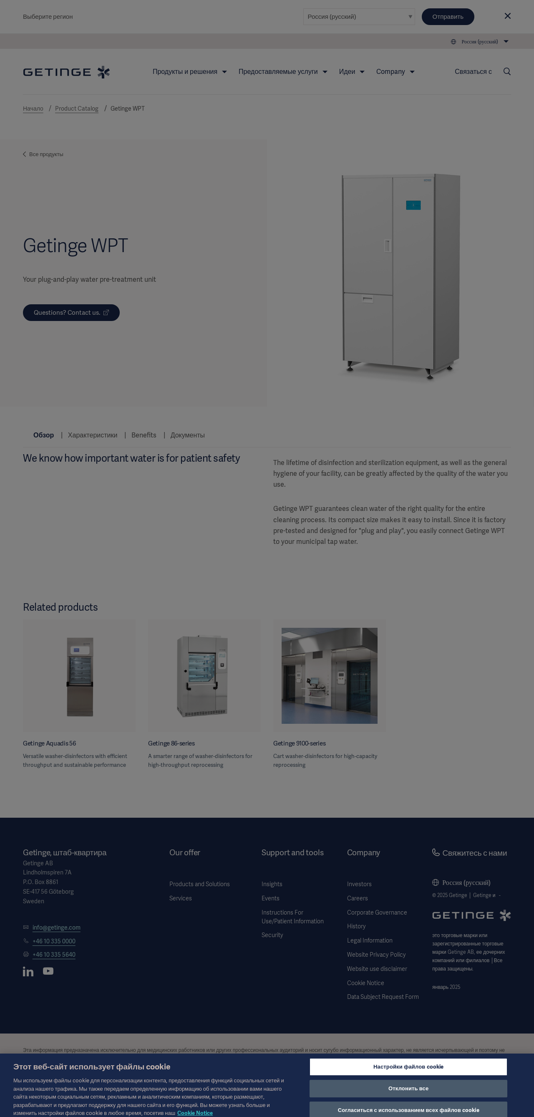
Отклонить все (408, 1092)
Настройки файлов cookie (408, 1070)
